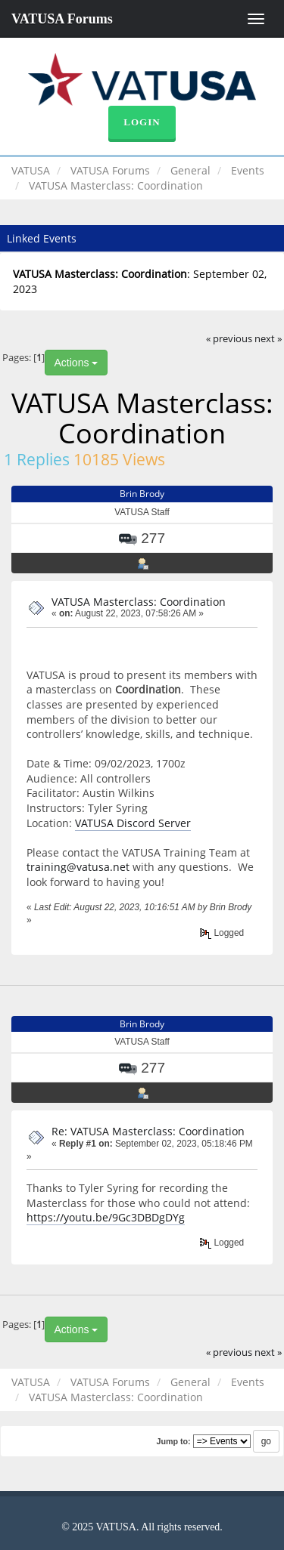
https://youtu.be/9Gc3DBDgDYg (106, 1217)
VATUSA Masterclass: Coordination (138, 601)
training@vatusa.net (78, 867)
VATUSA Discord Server (133, 823)
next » (268, 338)
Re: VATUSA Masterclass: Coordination (148, 1131)
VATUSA (30, 170)
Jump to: (173, 1441)
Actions (76, 363)
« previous (229, 338)
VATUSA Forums (62, 18)
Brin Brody (142, 493)
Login (141, 122)
